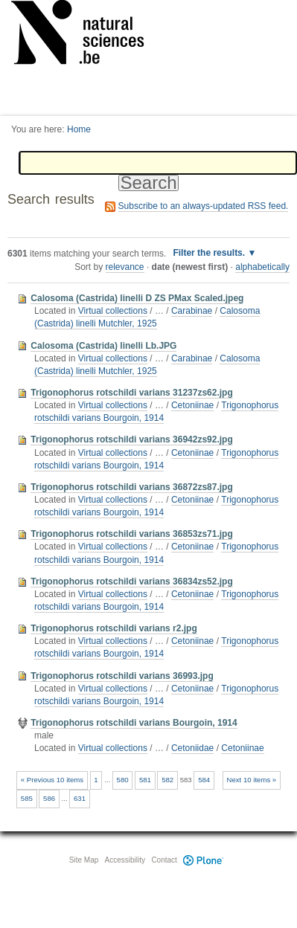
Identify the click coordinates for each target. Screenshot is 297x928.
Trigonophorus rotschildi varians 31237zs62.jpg (131, 392)
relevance (125, 267)
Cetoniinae (192, 405)
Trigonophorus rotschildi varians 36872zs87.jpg (131, 487)
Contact (163, 860)
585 (27, 798)
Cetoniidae (192, 748)
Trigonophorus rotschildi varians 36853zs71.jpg (131, 534)
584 (204, 780)
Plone (204, 860)
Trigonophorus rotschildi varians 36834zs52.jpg (131, 581)
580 (123, 780)
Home (79, 129)
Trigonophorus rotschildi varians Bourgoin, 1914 (156, 411)
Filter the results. (210, 253)
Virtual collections (112, 311)
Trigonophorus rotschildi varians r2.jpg (114, 628)
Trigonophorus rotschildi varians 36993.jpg (122, 676)
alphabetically (262, 267)
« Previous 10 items (52, 780)
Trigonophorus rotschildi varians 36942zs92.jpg (131, 439)
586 (49, 798)
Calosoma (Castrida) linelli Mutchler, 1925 (147, 317)
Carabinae (191, 311)
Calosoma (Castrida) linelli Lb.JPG (103, 346)
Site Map (83, 860)
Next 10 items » (252, 780)
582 (167, 780)
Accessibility (125, 860)
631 (80, 798)
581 (145, 780)
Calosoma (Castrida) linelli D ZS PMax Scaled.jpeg (137, 298)
